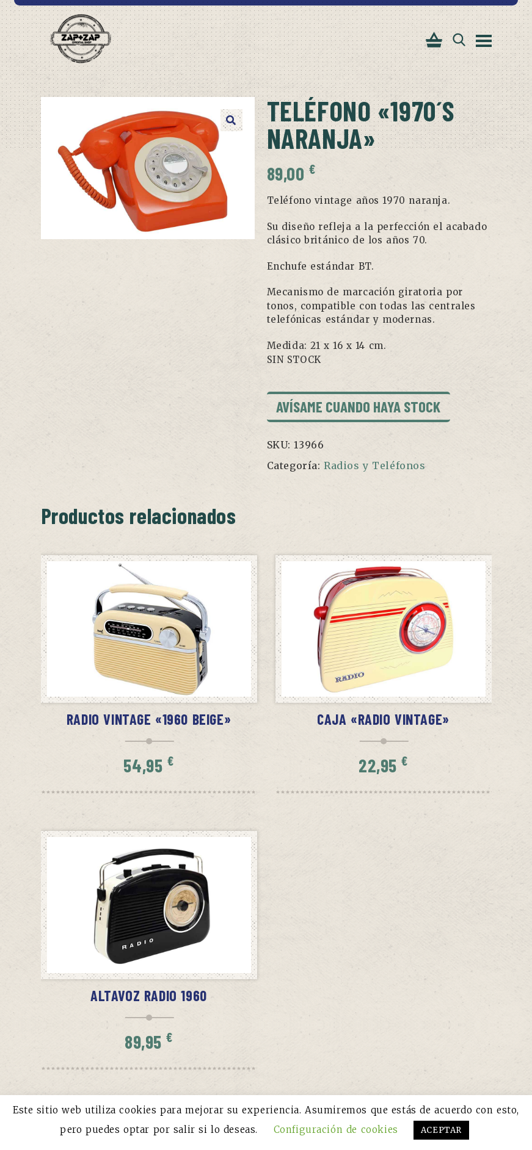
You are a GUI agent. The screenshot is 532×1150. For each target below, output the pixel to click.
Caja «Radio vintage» (383, 719)
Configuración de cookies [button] (336, 1129)
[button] (231, 120)
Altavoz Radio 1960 (148, 995)
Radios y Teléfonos (375, 465)
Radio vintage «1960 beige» (149, 719)
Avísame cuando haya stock (358, 406)
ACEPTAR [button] (441, 1130)
